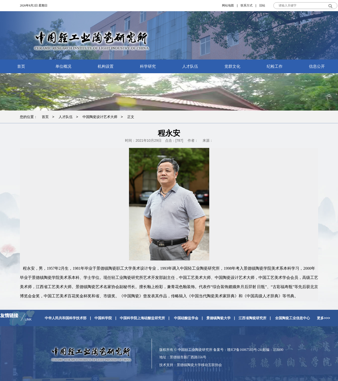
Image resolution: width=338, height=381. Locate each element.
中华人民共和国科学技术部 (65, 318)
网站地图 (228, 5)
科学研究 (148, 66)
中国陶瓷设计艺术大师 (100, 117)
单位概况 (63, 66)
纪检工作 (275, 66)
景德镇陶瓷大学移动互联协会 (199, 365)
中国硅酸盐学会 (186, 318)
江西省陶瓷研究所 (252, 318)
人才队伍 (190, 66)
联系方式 (247, 5)
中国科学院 (103, 318)
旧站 (262, 5)
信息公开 (317, 66)
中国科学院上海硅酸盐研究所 (142, 318)
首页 (21, 66)
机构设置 (106, 66)
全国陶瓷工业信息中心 (292, 318)
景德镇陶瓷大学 (218, 318)
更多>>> (323, 318)
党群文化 (232, 66)
